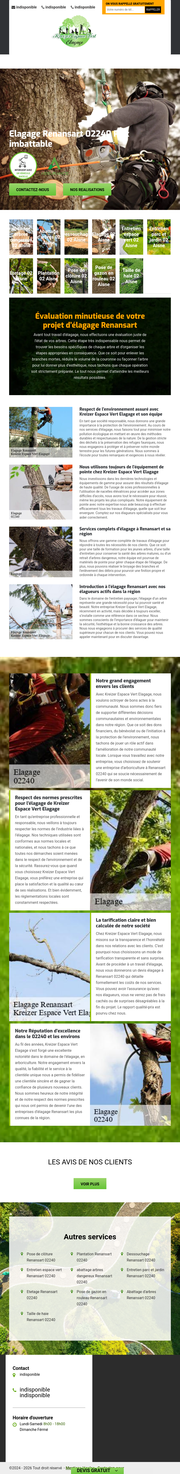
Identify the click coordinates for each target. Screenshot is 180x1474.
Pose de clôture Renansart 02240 (41, 1257)
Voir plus (90, 1184)
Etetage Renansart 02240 (42, 1295)
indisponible (24, 7)
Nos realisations (87, 190)
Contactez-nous (32, 190)
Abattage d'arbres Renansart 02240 (141, 1295)
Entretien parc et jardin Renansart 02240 (145, 1273)
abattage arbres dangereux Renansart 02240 (94, 1276)
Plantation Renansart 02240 (94, 1257)
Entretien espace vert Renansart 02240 (44, 1273)
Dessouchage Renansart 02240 (141, 1257)
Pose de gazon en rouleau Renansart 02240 (92, 1298)
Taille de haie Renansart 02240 (41, 1316)
